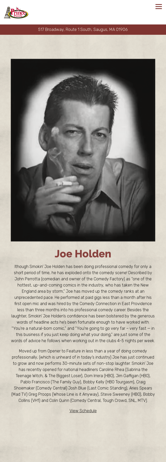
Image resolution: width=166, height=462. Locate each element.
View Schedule (83, 411)
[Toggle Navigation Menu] (158, 6)
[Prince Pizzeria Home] (16, 12)
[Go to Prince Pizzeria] (83, 30)
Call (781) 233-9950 (83, 447)
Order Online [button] (83, 457)
